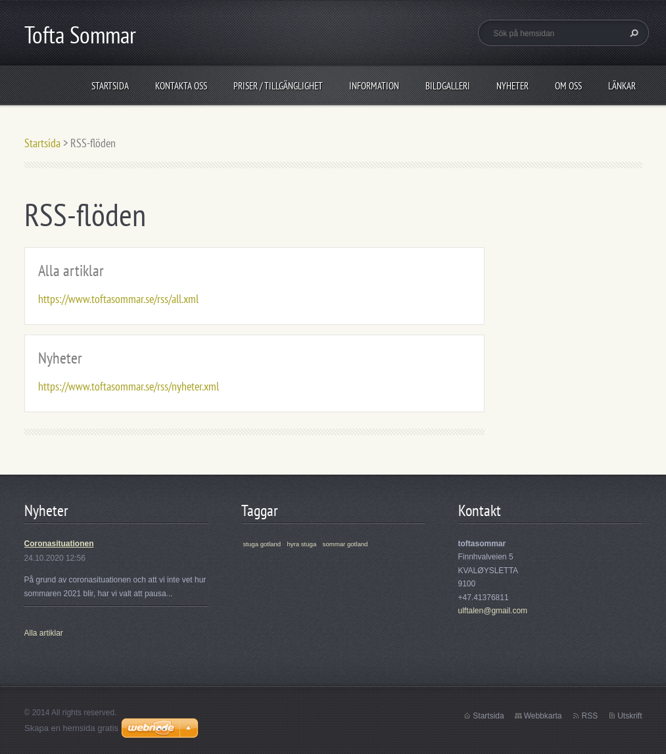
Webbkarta (543, 715)
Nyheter (512, 86)
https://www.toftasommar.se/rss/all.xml (118, 298)
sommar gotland (345, 544)
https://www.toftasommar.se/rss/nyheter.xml (128, 386)
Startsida (110, 86)
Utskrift (629, 715)
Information (374, 86)
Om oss (568, 86)
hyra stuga (301, 544)
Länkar (622, 86)
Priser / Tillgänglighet (278, 86)
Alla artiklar (71, 270)
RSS (589, 715)
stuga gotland (262, 544)
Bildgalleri (447, 86)
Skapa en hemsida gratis (71, 728)
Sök (632, 33)
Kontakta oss (181, 86)
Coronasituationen (59, 543)
